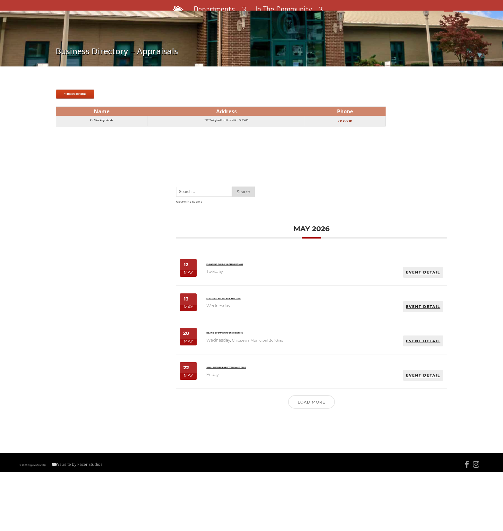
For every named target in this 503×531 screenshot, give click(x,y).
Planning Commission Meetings (360, 250)
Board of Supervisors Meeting (361, 331)
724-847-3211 (269, 199)
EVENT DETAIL (398, 254)
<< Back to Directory (129, 166)
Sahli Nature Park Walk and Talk (361, 375)
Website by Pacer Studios (127, 515)
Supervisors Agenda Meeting (361, 290)
